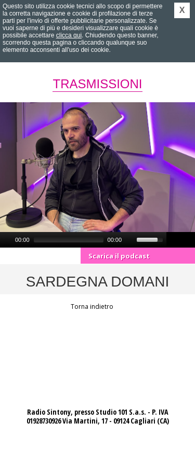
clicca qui (69, 35)
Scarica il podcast (119, 256)
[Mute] (130, 240)
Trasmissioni (97, 84)
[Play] (7, 240)
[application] (83, 240)
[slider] (68, 239)
